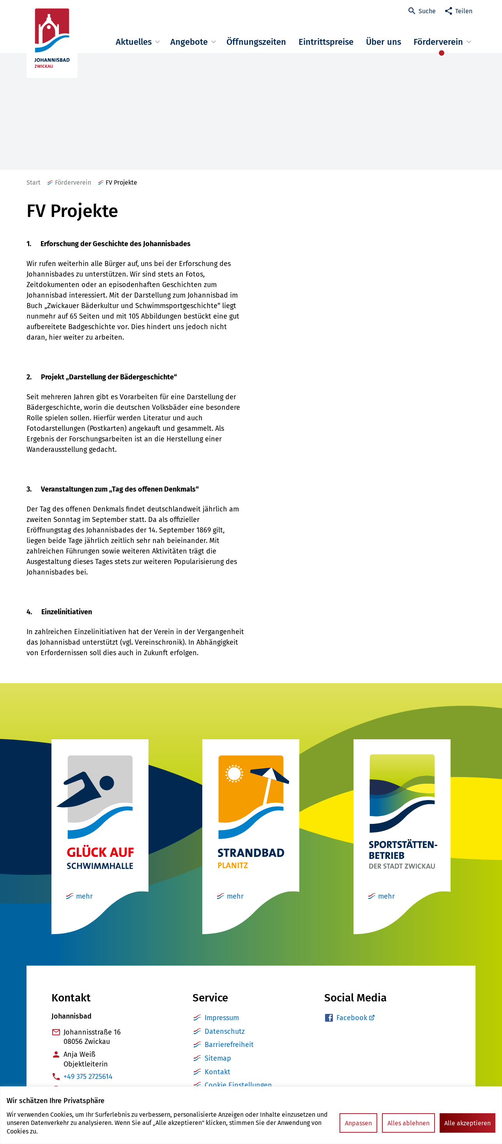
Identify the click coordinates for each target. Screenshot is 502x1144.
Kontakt (217, 1072)
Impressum (222, 1018)
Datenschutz (225, 1031)
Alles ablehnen (408, 1123)
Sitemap (218, 1058)
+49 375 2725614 (88, 1076)
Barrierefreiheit (229, 1044)
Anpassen (358, 1123)
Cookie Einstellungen (238, 1085)
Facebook (351, 1018)
